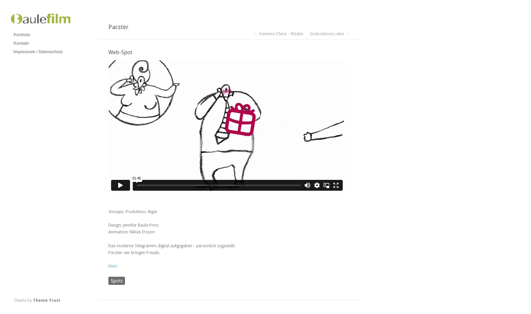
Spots (117, 281)
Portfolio (22, 35)
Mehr (113, 266)
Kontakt (21, 43)
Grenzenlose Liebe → (329, 34)
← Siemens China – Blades (278, 34)
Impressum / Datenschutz (38, 51)
